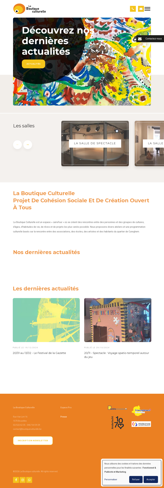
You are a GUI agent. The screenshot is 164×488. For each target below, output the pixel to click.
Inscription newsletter (33, 440)
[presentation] (17, 146)
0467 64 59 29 (33, 425)
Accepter (151, 479)
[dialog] (131, 472)
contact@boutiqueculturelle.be (27, 429)
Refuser (136, 479)
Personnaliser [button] (110, 479)
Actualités (33, 64)
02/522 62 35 (19, 425)
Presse (63, 417)
